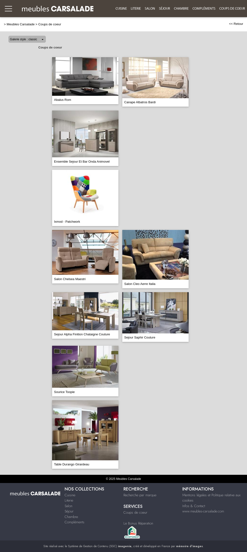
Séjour (164, 9)
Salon (150, 9)
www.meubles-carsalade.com (203, 511)
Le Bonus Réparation (138, 523)
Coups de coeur (232, 9)
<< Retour (236, 24)
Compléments (203, 9)
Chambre (181, 9)
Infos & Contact (193, 506)
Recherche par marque (140, 495)
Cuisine (121, 9)
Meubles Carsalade (21, 24)
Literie (136, 9)
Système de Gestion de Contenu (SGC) (99, 546)
